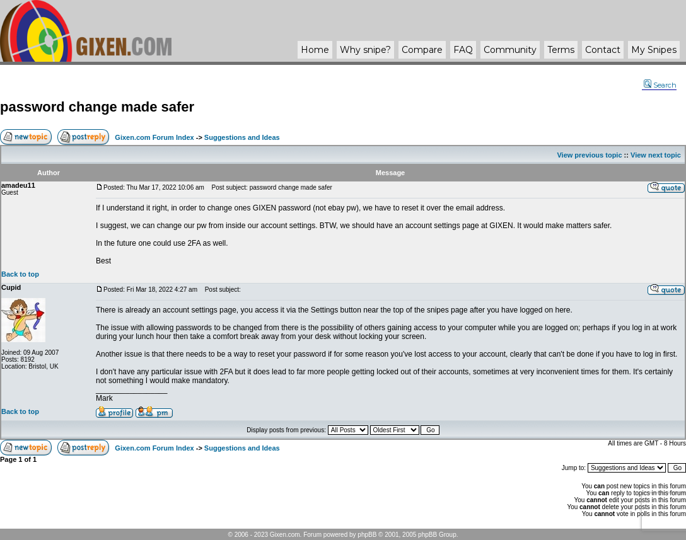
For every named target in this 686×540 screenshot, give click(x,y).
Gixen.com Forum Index (154, 137)
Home (315, 49)
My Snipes (654, 49)
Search (660, 85)
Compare (422, 49)
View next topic (656, 155)
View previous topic (589, 155)
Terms (560, 49)
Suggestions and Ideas (242, 137)
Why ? (365, 49)
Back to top (20, 274)
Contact (602, 49)
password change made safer (97, 107)
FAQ (463, 49)
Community (510, 49)
